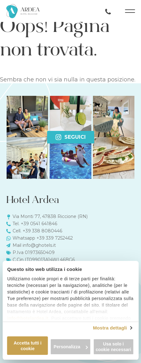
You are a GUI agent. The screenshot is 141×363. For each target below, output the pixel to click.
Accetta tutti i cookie (27, 345)
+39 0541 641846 (39, 223)
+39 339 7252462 (54, 238)
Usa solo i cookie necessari (113, 346)
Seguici (71, 137)
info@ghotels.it (39, 245)
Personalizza (71, 346)
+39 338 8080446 (42, 231)
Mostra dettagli (110, 327)
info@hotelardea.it (28, 318)
